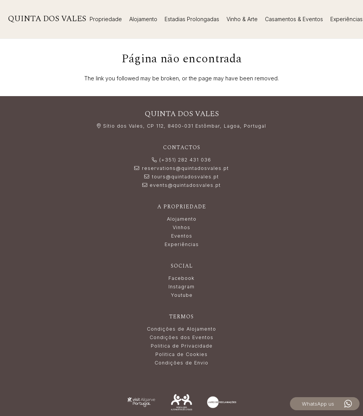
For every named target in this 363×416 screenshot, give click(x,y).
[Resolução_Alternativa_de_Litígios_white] (181, 402)
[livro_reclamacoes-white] (221, 402)
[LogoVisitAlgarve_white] (141, 402)
